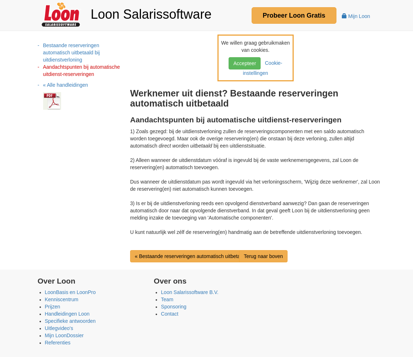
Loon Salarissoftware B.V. (190, 292)
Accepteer (244, 63)
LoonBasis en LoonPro (70, 292)
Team (167, 299)
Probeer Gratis (294, 15)
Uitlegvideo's (59, 328)
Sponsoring (174, 306)
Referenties (58, 342)
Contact (169, 314)
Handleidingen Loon (67, 314)
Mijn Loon (356, 16)
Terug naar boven (263, 256)
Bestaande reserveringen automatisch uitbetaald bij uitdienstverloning (71, 52)
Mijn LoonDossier (64, 335)
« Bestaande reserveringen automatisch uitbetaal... (191, 256)
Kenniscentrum (61, 299)
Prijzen (52, 306)
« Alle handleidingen (65, 85)
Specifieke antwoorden (70, 321)
